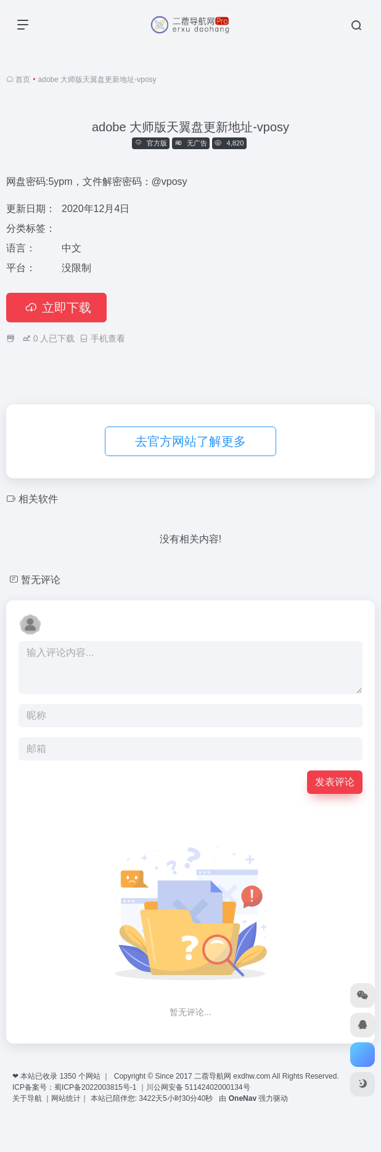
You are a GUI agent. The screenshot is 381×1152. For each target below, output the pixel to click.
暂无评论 (40, 607)
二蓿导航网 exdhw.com (232, 1103)
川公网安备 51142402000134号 (198, 1114)
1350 (68, 1103)
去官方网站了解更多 (190, 468)
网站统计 (66, 1125)
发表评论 (334, 809)
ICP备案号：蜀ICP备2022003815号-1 (74, 1114)
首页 (22, 79)
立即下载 (56, 334)
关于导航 (28, 1125)
